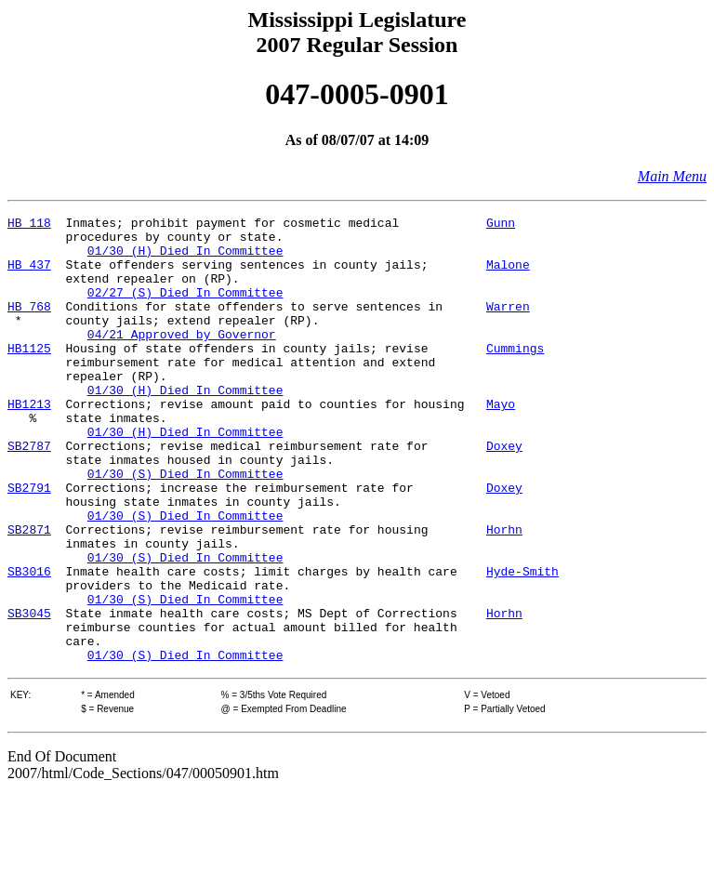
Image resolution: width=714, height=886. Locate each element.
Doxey (504, 492)
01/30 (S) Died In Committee (185, 526)
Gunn (500, 225)
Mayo (500, 442)
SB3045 (29, 693)
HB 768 (29, 325)
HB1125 (29, 375)
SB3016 (29, 643)
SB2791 (29, 543)
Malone (508, 275)
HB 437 (29, 275)
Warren (508, 325)
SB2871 (29, 593)
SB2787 (29, 492)
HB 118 (29, 225)
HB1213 (29, 442)
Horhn (504, 593)
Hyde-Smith (522, 643)
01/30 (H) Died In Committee (185, 258)
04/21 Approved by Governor (181, 358)
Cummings (515, 375)
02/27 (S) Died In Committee (185, 308)
